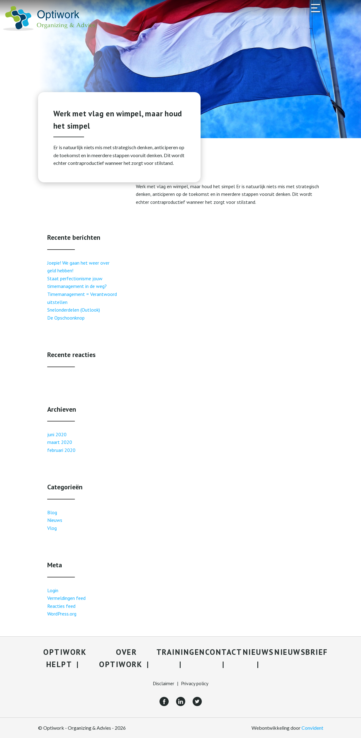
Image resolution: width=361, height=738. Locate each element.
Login (52, 590)
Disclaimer (163, 683)
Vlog (52, 528)
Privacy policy (194, 683)
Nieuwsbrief (301, 652)
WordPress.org (61, 614)
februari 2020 (61, 450)
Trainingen (180, 652)
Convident (312, 728)
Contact (223, 652)
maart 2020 (59, 442)
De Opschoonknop (66, 318)
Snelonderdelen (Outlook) (73, 310)
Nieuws (54, 520)
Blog (52, 512)
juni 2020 (57, 434)
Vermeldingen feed (66, 598)
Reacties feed (61, 606)
